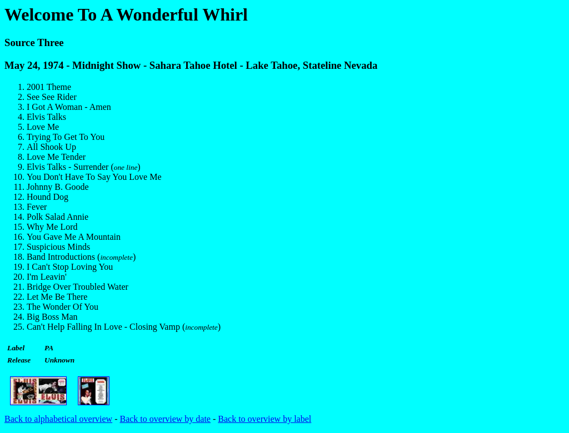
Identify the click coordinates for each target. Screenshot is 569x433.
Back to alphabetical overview (58, 419)
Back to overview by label (264, 419)
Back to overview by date (165, 419)
